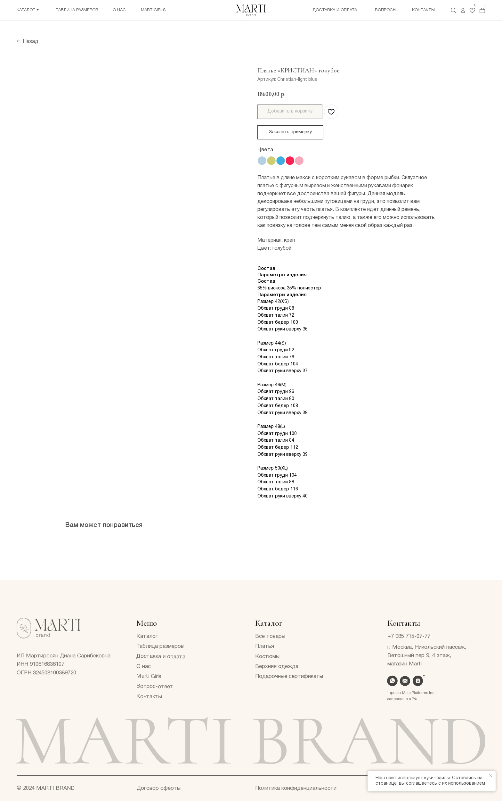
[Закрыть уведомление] (491, 775)
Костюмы (267, 656)
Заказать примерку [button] (290, 132)
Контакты (423, 10)
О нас (119, 10)
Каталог (147, 636)
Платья (264, 646)
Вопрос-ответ (154, 686)
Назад (30, 41)
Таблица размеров (77, 10)
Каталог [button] (26, 10)
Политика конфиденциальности (295, 788)
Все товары (270, 636)
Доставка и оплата (334, 10)
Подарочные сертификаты (289, 676)
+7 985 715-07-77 (408, 636)
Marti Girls (148, 676)
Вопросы (385, 10)
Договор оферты (159, 788)
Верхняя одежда (276, 666)
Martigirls (153, 10)
